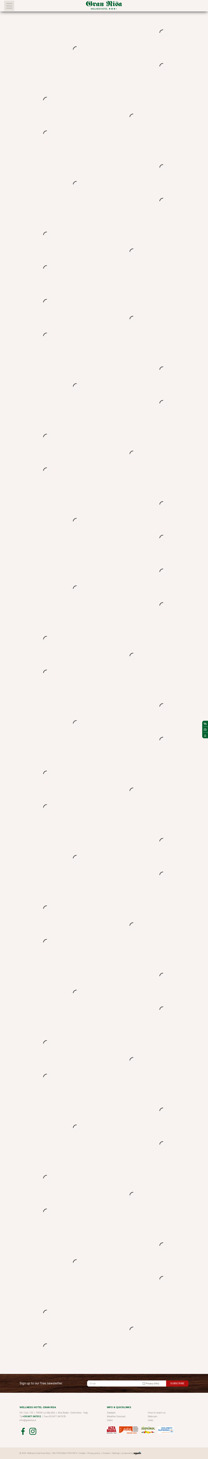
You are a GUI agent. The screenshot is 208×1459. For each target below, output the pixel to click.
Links (150, 1420)
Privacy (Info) (152, 1383)
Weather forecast (116, 1416)
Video (110, 1420)
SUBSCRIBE (177, 1383)
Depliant (111, 1412)
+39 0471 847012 (32, 1416)
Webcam (152, 1416)
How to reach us (157, 1412)
